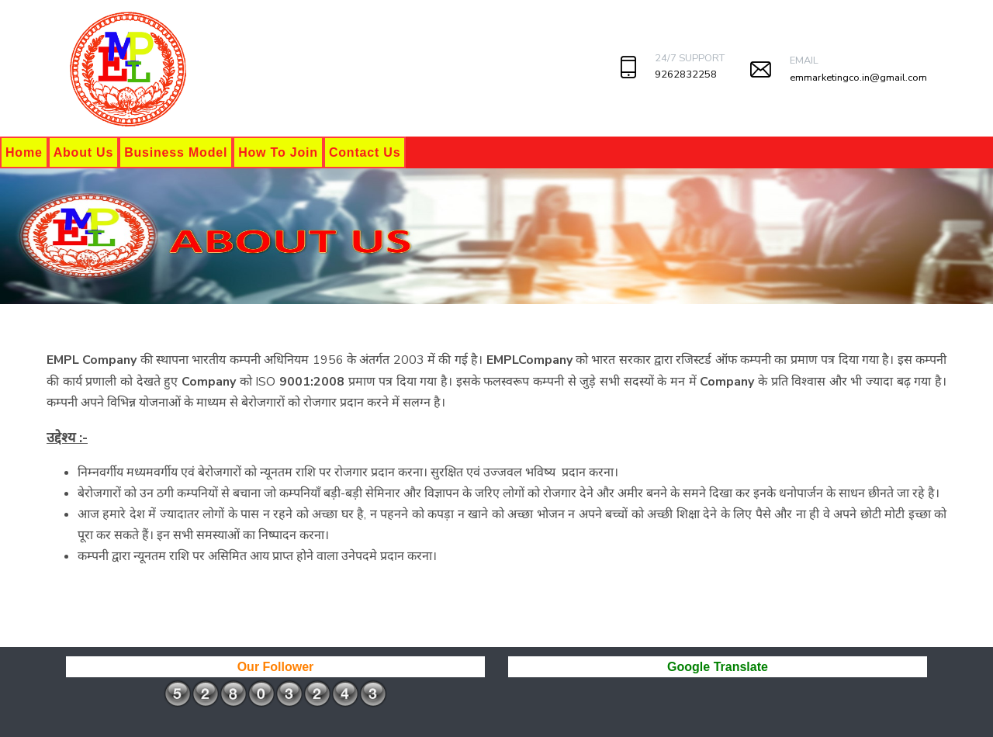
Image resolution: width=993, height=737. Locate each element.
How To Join (278, 152)
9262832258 (686, 74)
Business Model (175, 152)
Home (24, 152)
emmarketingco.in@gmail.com (858, 78)
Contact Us (364, 152)
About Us (84, 152)
